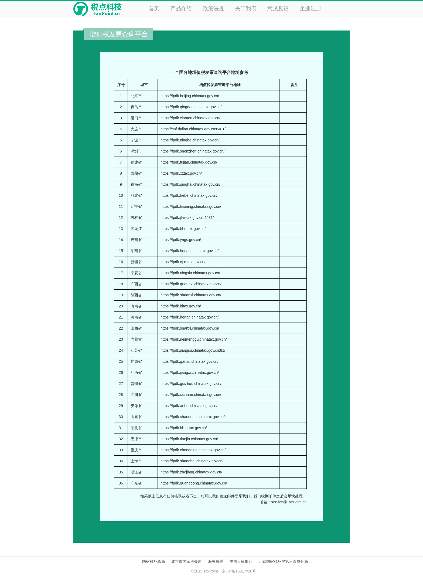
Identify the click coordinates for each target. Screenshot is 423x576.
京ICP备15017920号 (239, 571)
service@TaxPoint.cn (288, 502)
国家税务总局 (153, 561)
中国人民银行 (241, 561)
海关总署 (215, 561)
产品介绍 (181, 8)
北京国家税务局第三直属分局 (283, 561)
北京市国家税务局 (186, 561)
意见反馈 (278, 8)
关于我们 (246, 8)
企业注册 (310, 8)
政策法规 (213, 8)
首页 (154, 8)
